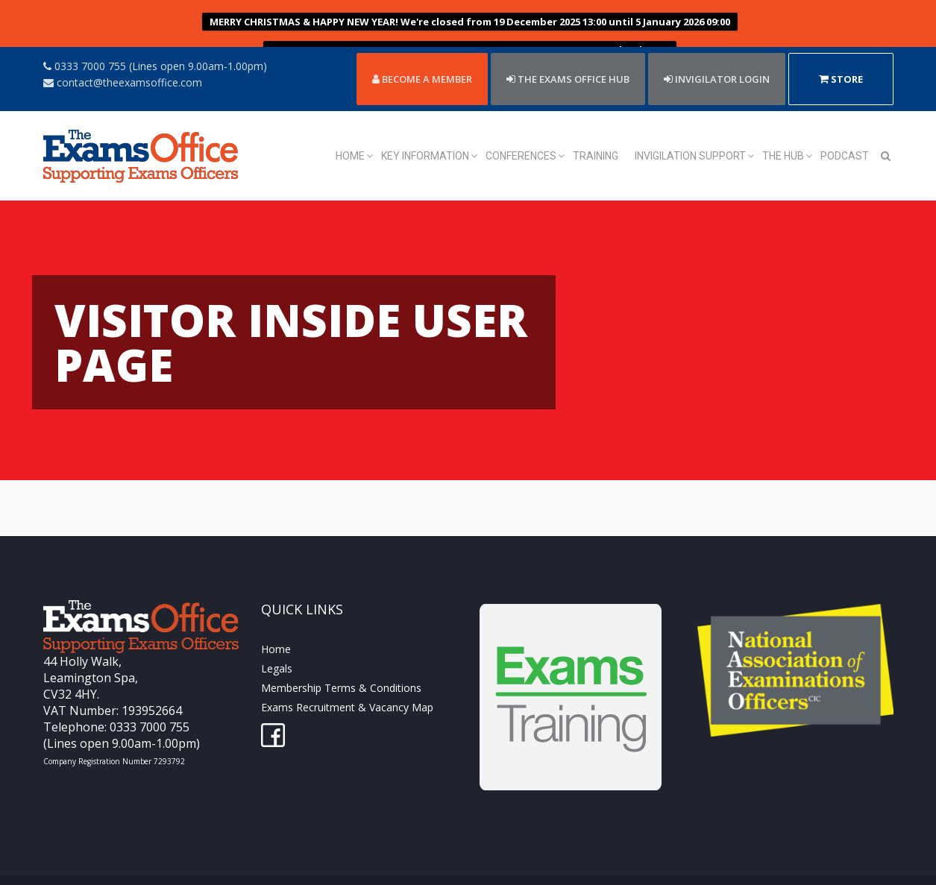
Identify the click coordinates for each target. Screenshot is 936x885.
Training (595, 117)
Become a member (422, 39)
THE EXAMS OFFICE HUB (567, 39)
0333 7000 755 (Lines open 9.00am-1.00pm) (155, 26)
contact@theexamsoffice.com (122, 43)
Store (841, 39)
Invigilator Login (717, 39)
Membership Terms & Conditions (341, 649)
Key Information (425, 117)
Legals (276, 630)
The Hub (783, 117)
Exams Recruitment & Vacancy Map (347, 668)
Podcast (844, 117)
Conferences (521, 117)
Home (350, 117)
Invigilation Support (690, 117)
